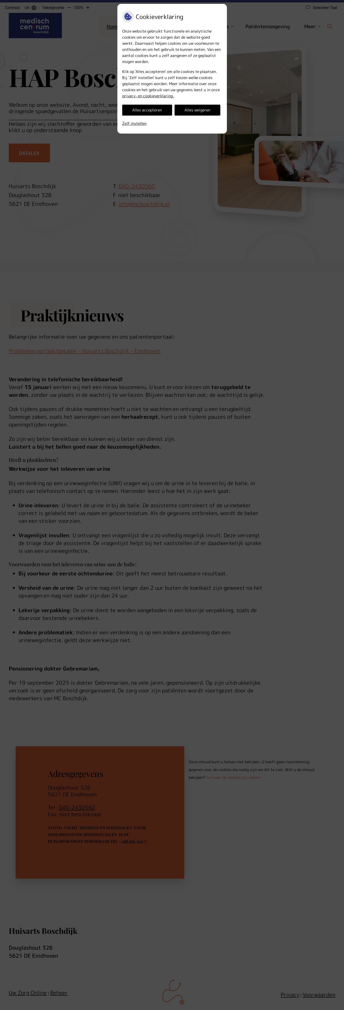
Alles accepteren (147, 110)
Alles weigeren (197, 110)
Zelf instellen (134, 123)
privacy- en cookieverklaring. (148, 96)
